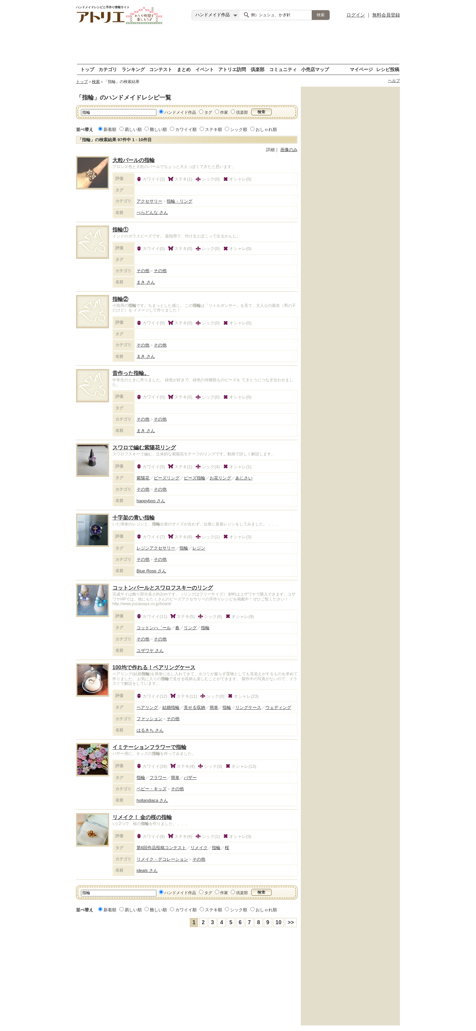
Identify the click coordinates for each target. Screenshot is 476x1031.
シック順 (238, 129)
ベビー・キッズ (152, 788)
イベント (204, 69)
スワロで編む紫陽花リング (144, 447)
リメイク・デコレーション (162, 859)
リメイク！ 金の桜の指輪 (142, 817)
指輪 (183, 548)
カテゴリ (108, 69)
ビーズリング (166, 477)
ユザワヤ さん (150, 650)
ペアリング (147, 707)
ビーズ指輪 (194, 477)
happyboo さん (151, 500)
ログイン (355, 15)
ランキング (133, 69)
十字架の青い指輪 (133, 517)
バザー (190, 777)
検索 (96, 81)
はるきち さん (150, 730)
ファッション (149, 718)
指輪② (120, 299)
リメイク (199, 847)
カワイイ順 (186, 129)
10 (279, 922)
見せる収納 (194, 707)
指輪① (120, 229)
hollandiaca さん (152, 800)
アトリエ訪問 (232, 69)
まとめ (184, 69)
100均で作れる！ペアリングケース (153, 667)
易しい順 (133, 129)
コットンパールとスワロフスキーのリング (162, 588)
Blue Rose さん (151, 570)
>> (291, 922)
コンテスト (160, 69)
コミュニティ (283, 69)
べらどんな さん (152, 212)
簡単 (214, 707)
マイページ (361, 69)
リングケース (248, 707)
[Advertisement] (238, 45)
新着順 (109, 129)
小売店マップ (315, 69)
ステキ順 (213, 129)
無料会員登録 (386, 15)
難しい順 (158, 129)
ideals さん (147, 870)
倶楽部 (257, 69)
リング (190, 627)
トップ (87, 69)
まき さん (146, 282)
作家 (224, 112)
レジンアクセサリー (156, 548)
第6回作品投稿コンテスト (161, 847)
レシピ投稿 (387, 69)
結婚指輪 (170, 707)
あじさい (244, 477)
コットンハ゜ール (154, 627)
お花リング (220, 477)
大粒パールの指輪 (133, 160)
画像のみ (289, 149)
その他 (143, 270)
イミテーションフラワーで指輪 (149, 747)
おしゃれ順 (266, 129)
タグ (208, 112)
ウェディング (278, 707)
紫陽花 (143, 477)
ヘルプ (394, 80)
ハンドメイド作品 (180, 112)
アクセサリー (149, 201)
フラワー (158, 777)
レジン (198, 548)
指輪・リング (179, 201)
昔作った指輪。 (130, 373)
